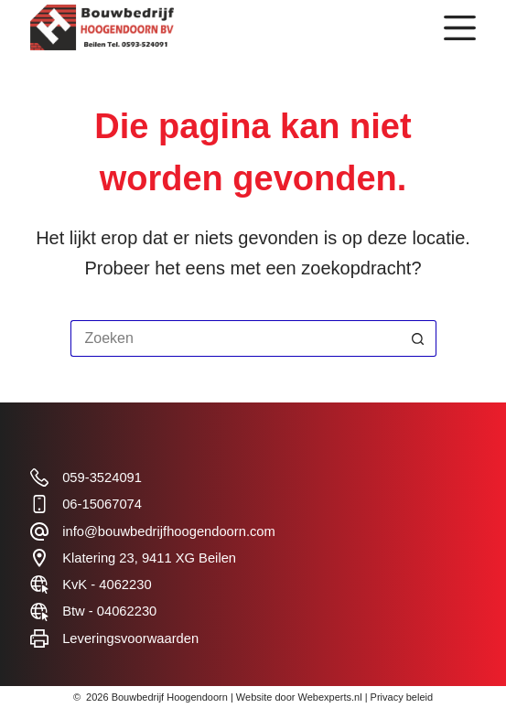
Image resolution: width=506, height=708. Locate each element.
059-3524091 (102, 477)
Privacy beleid (402, 697)
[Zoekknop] (418, 338)
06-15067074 (102, 504)
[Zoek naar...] (235, 338)
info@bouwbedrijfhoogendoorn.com (168, 531)
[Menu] (460, 28)
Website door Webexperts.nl (299, 697)
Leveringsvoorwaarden (130, 638)
